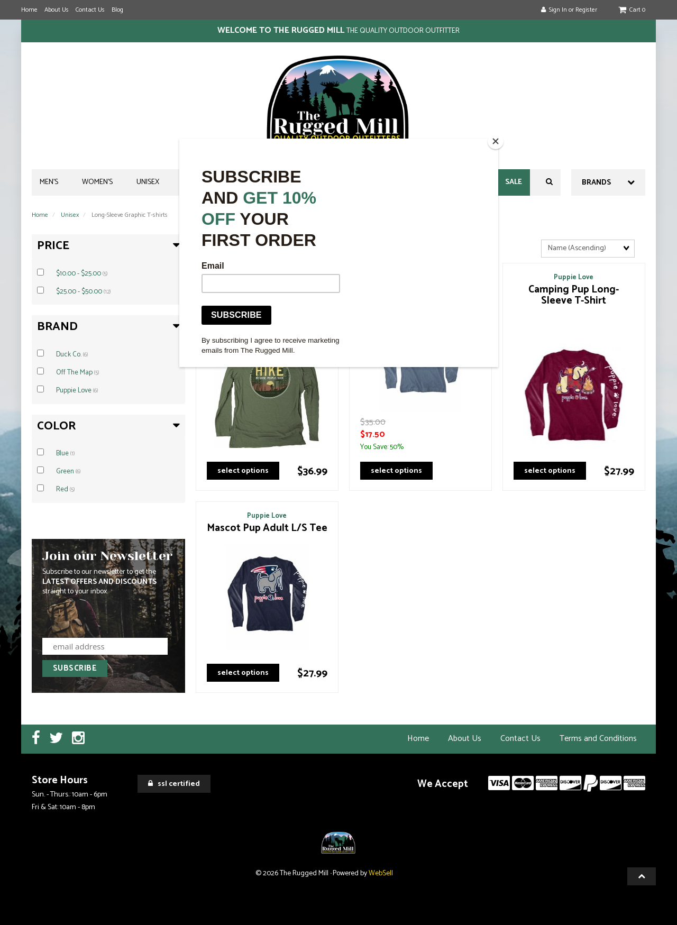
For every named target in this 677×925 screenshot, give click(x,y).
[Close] (496, 141)
